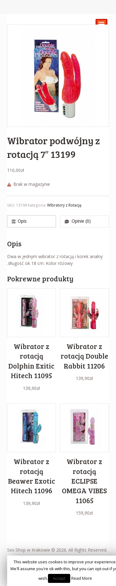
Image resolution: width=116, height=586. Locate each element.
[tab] (31, 221)
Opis (22, 221)
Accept (59, 578)
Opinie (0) (81, 221)
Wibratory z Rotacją (64, 205)
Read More (81, 578)
